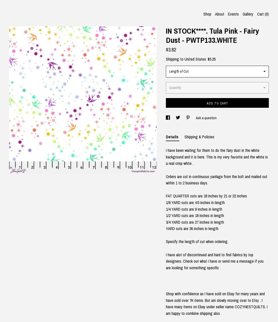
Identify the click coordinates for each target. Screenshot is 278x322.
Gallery (248, 14)
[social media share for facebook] (168, 118)
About (219, 14)
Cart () (263, 14)
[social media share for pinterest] (188, 118)
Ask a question (206, 118)
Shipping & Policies (199, 137)
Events (233, 14)
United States (195, 59)
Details (172, 137)
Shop (207, 14)
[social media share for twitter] (178, 118)
